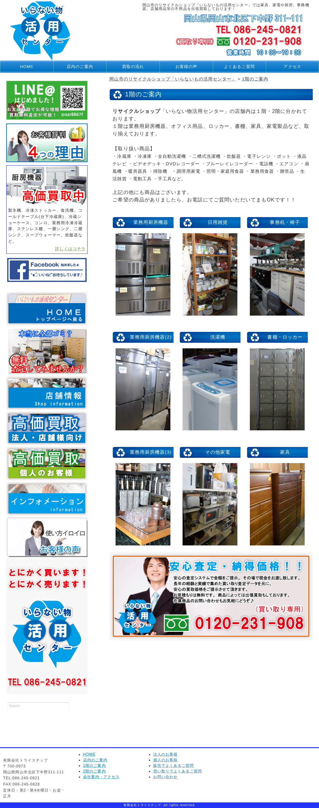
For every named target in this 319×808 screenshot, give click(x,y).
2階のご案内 (94, 771)
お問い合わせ (165, 777)
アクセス (292, 66)
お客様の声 (186, 66)
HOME (26, 66)
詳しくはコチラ (70, 248)
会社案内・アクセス (101, 777)
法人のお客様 (165, 754)
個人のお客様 (165, 760)
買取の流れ (133, 66)
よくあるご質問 (239, 66)
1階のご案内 (94, 765)
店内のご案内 (80, 66)
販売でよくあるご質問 (173, 765)
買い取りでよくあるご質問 (177, 771)
